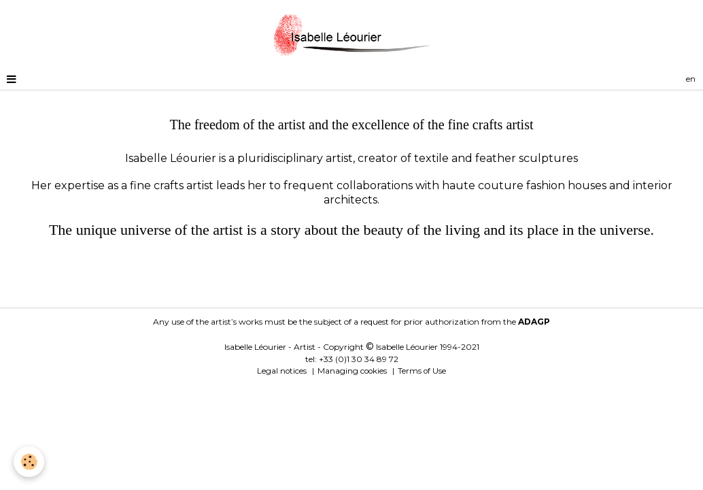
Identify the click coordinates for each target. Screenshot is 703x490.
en (691, 79)
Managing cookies (352, 371)
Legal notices (282, 371)
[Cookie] (29, 461)
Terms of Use (422, 371)
